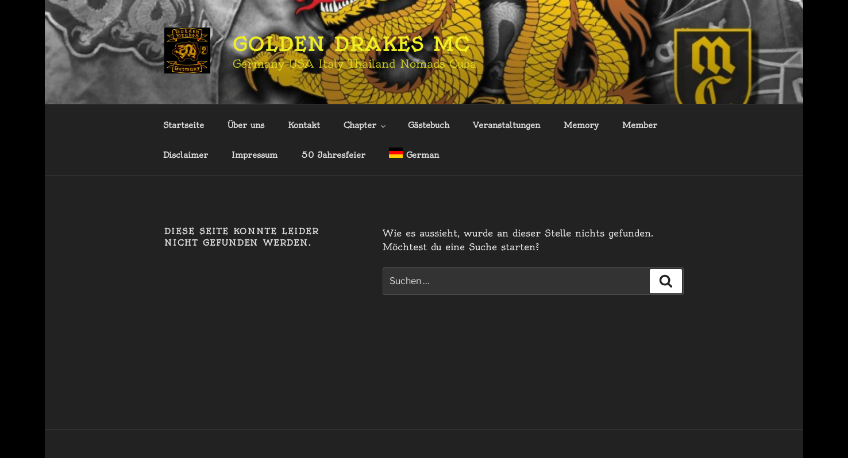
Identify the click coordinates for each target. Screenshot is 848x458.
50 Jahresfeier (333, 155)
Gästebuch (428, 125)
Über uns (246, 125)
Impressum (254, 155)
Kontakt (304, 125)
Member (639, 125)
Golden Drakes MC (351, 44)
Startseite (183, 125)
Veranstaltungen (506, 125)
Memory (581, 125)
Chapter (365, 125)
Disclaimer (185, 155)
